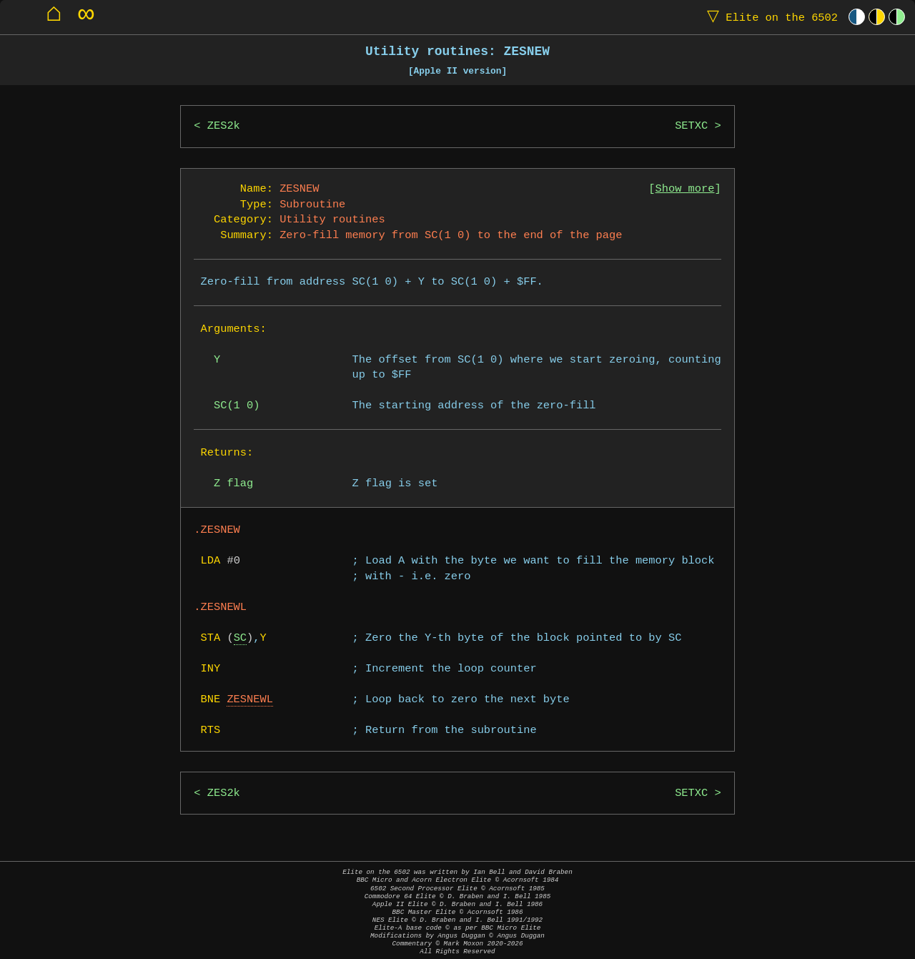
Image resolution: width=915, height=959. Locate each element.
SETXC (691, 126)
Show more (685, 189)
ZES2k (223, 126)
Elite (769, 16)
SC (240, 638)
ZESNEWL (250, 699)
